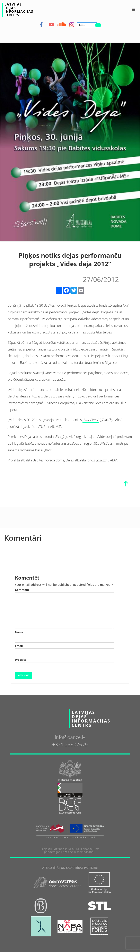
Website (20, 659)
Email (19, 646)
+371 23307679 (70, 744)
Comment (22, 589)
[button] (134, 10)
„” (90, 419)
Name (19, 632)
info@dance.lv (70, 737)
